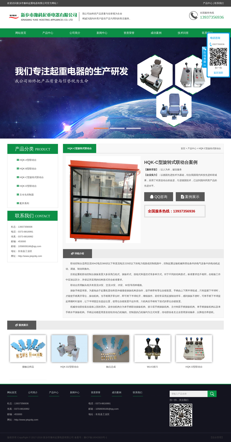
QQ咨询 (158, 197)
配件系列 (20, 203)
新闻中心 (102, 32)
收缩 (204, 57)
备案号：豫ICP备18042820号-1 (90, 437)
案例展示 (190, 197)
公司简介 (74, 32)
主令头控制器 (23, 194)
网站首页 (20, 32)
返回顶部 (218, 72)
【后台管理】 (217, 437)
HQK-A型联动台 (24, 160)
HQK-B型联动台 (24, 168)
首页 (183, 148)
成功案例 (156, 32)
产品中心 (207, 3)
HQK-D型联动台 (24, 186)
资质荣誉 (129, 32)
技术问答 (183, 32)
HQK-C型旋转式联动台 (28, 177)
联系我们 (219, 3)
